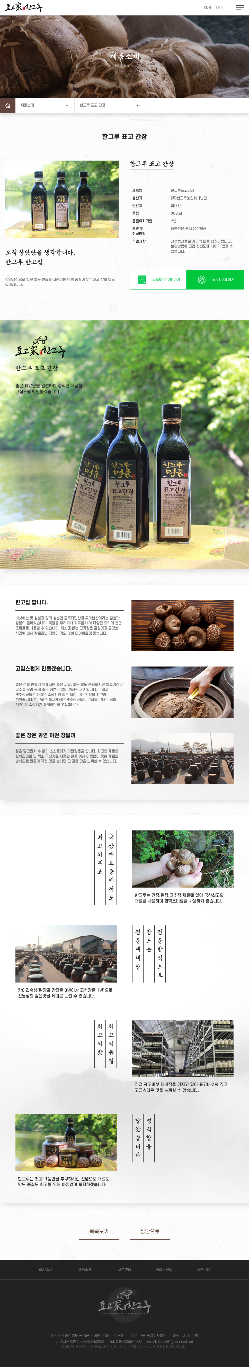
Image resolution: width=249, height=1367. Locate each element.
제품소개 (85, 1269)
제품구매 (203, 1269)
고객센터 (124, 1269)
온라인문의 (164, 1269)
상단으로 (150, 1231)
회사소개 (45, 1269)
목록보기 (99, 1231)
